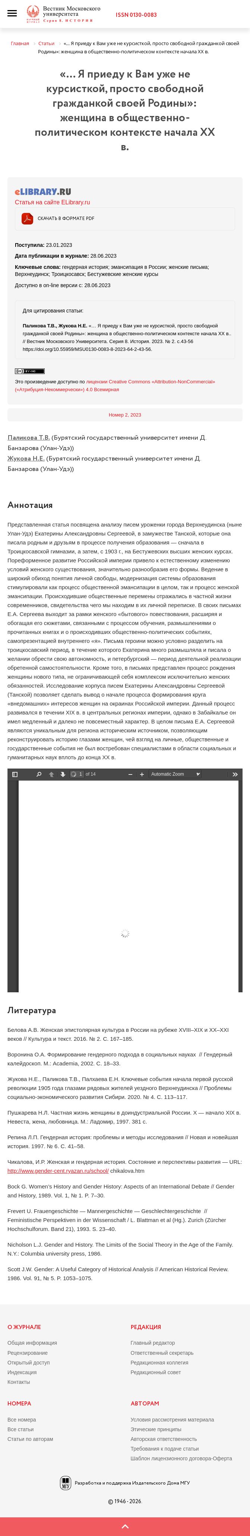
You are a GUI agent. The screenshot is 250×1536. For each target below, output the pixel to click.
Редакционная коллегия (160, 1363)
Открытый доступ (28, 1363)
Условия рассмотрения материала (172, 1420)
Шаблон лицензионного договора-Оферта (181, 1458)
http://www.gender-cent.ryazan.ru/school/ (58, 1171)
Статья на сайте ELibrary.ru (52, 202)
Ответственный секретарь (162, 1353)
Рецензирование (27, 1353)
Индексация (22, 1372)
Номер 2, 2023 (125, 415)
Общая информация (32, 1343)
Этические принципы (156, 1429)
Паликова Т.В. (28, 438)
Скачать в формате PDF (66, 219)
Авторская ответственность (164, 1439)
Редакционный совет (156, 1372)
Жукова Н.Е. (26, 459)
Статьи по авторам (30, 1439)
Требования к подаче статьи (165, 1449)
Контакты (18, 1382)
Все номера (21, 1420)
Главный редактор (153, 1343)
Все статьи (20, 1429)
